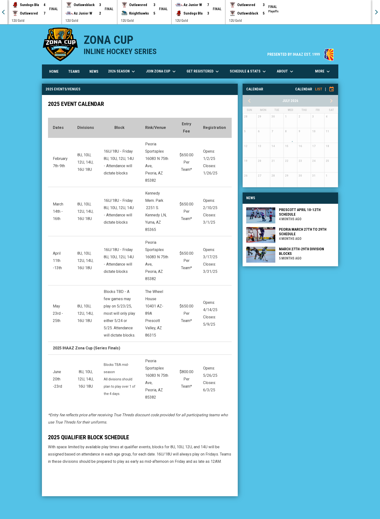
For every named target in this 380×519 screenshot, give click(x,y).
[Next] (376, 12)
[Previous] (4, 12)
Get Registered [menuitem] (203, 71)
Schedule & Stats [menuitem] (248, 71)
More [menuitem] (323, 71)
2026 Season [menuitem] (122, 71)
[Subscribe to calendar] (331, 89)
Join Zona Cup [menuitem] (161, 71)
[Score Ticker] (190, 12)
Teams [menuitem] (74, 71)
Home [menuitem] (54, 71)
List (318, 89)
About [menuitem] (285, 71)
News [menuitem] (93, 71)
